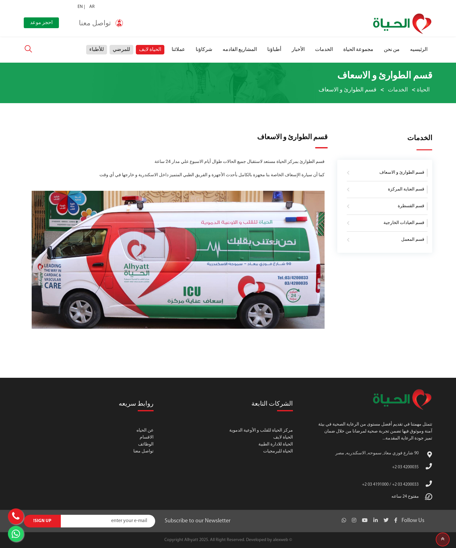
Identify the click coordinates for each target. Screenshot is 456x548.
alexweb (280, 540)
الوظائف (146, 444)
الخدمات (324, 49)
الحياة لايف (150, 49)
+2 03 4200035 (405, 467)
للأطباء (96, 49)
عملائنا (178, 49)
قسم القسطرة (411, 206)
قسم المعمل (412, 239)
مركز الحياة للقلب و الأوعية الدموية (261, 430)
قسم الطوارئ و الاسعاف (401, 172)
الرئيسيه (419, 49)
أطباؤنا (274, 49)
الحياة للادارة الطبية (275, 444)
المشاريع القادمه (240, 49)
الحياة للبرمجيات (278, 451)
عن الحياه (145, 430)
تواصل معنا (143, 451)
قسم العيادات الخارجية (403, 223)
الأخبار (298, 49)
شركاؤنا (204, 49)
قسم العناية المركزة (406, 189)
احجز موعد (41, 22)
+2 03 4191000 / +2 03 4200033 (390, 484)
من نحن (392, 49)
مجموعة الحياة (358, 49)
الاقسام (147, 437)
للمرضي (121, 49)
